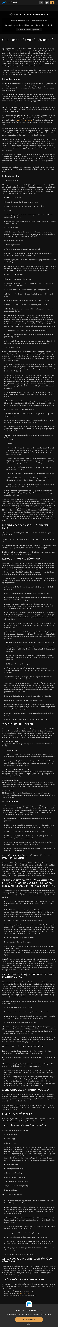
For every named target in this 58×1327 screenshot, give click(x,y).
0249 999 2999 (23, 1293)
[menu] (29, 25)
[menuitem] (20, 20)
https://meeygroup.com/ (25, 120)
